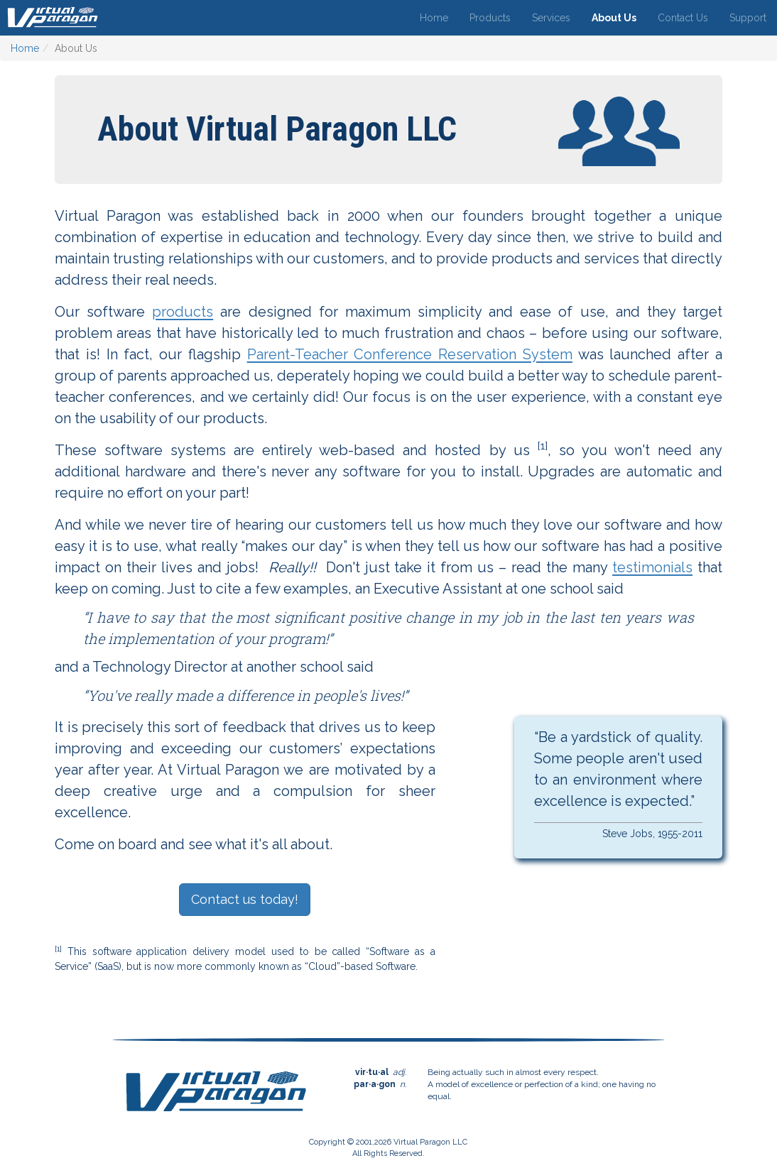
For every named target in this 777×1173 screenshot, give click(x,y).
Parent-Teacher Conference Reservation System (409, 354)
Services (551, 17)
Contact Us (683, 17)
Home (434, 17)
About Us (614, 17)
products (182, 311)
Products (490, 17)
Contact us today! (244, 899)
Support (747, 17)
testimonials (652, 567)
